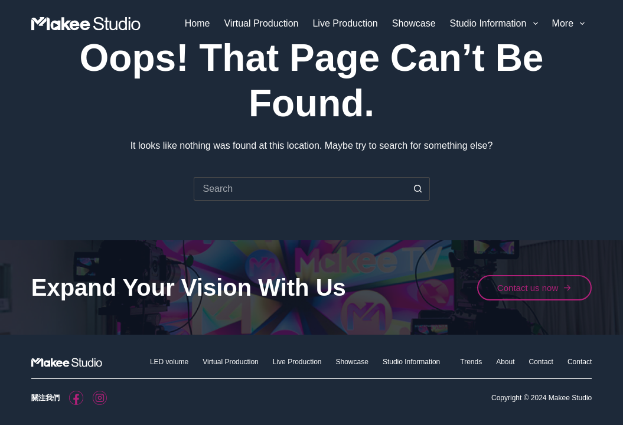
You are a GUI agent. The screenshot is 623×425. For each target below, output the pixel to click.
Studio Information (496, 24)
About (505, 362)
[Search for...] (300, 189)
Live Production (344, 23)
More (571, 24)
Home (197, 23)
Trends (471, 362)
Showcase (414, 23)
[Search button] (418, 189)
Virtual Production (261, 23)
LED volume (169, 362)
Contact (541, 362)
